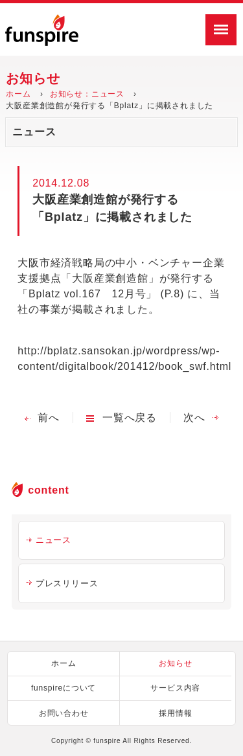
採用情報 (175, 713)
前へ (49, 417)
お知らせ (175, 663)
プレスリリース (67, 583)
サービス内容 (175, 688)
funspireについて (63, 688)
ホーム (18, 93)
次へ (194, 417)
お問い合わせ (64, 713)
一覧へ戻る (129, 417)
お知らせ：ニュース (87, 93)
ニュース (53, 540)
